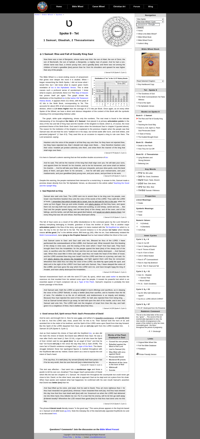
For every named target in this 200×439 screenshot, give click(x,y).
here (55, 413)
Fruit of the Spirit (143, 103)
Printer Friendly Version (146, 354)
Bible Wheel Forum (109, 429)
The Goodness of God (145, 94)
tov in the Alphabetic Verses (63, 87)
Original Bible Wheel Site (146, 342)
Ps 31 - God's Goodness (146, 284)
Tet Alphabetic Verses (145, 106)
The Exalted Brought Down (147, 137)
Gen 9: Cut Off (142, 243)
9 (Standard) (143, 227)
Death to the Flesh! (144, 146)
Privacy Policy (67, 437)
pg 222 (67, 411)
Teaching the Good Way (146, 125)
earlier (113, 277)
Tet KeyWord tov (112, 227)
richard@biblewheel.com (98, 437)
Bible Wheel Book (143, 37)
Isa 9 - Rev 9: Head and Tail (147, 266)
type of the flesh (85, 346)
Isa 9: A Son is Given (145, 253)
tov (63, 98)
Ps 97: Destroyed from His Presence (150, 308)
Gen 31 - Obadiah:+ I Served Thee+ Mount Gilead (144, 278)
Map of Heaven (82, 93)
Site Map (78, 437)
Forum (137, 6)
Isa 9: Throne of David (145, 249)
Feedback (141, 349)
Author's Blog (142, 43)
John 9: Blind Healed (145, 256)
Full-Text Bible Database (146, 346)
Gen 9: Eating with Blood (146, 246)
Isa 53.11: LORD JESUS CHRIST (149, 299)
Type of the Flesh (86, 282)
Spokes (59, 14)
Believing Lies (142, 164)
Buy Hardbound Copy (145, 84)
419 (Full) (140, 230)
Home (37, 14)
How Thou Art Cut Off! (145, 149)
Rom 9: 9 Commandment (147, 260)
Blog (150, 6)
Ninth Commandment (48, 235)
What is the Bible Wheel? (146, 34)
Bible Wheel (47, 14)
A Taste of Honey (143, 134)
